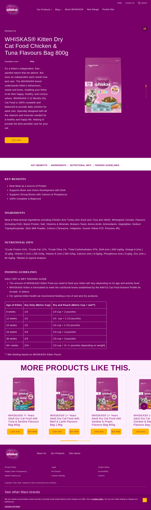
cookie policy (97, 499)
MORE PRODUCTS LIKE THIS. (75, 368)
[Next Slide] (143, 406)
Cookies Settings (58, 476)
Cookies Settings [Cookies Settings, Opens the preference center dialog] (12, 507)
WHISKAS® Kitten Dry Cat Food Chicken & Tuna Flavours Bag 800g (36, 46)
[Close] (145, 500)
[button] (144, 28)
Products (10, 31)
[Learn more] (16, 432)
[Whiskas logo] (17, 454)
